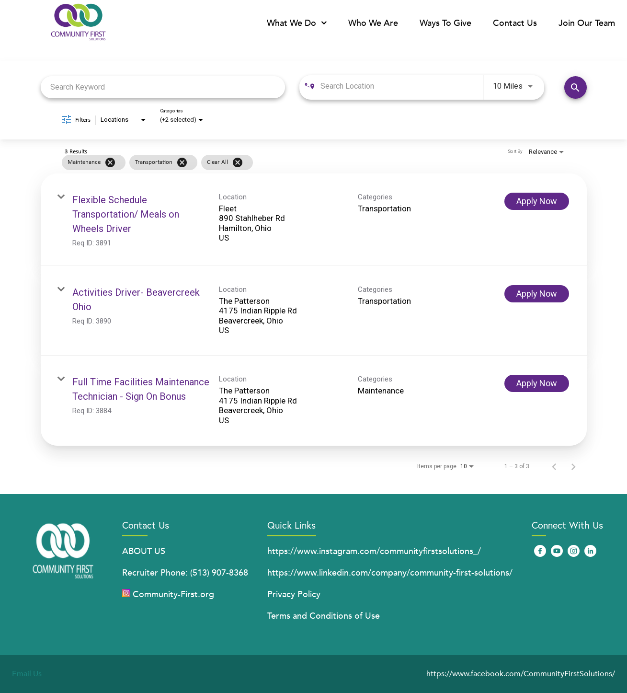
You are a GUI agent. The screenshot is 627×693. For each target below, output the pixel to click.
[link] (314, 219)
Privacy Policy (293, 595)
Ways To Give (445, 23)
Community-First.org (173, 595)
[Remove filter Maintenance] (110, 162)
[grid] (295, 162)
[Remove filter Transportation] (182, 162)
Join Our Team (587, 23)
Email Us (27, 674)
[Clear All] (237, 162)
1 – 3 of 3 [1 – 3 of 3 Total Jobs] (516, 466)
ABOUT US (143, 551)
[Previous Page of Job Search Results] (554, 466)
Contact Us (515, 23)
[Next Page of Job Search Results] (573, 466)
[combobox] (163, 87)
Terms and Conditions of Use (323, 616)
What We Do (297, 23)
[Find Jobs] (575, 87)
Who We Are (373, 23)
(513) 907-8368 (219, 573)
